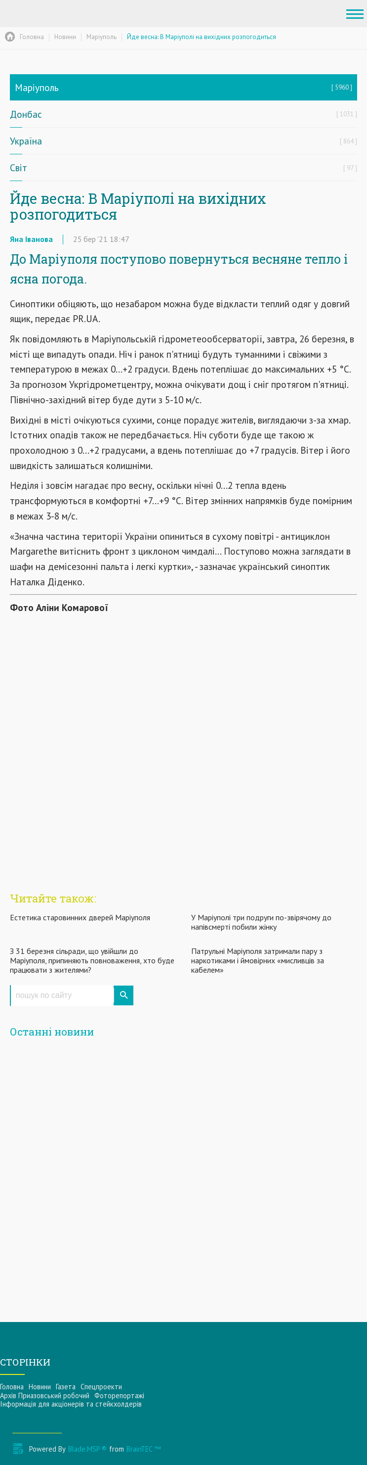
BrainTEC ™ (143, 1449)
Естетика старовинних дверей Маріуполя (80, 917)
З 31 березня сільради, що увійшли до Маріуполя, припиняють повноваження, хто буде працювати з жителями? (92, 960)
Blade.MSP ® (87, 1449)
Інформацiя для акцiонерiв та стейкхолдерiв (71, 1404)
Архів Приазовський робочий (44, 1395)
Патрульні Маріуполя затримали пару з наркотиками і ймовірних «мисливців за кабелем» (257, 960)
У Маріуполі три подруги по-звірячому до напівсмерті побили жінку (261, 922)
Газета (66, 1386)
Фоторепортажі (119, 1395)
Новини (40, 1386)
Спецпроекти (101, 1386)
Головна (12, 1386)
